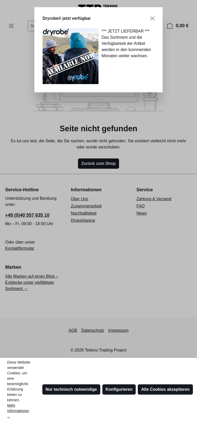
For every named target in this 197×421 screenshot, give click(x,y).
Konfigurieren (119, 389)
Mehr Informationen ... (18, 410)
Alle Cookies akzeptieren (165, 389)
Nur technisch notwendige (71, 389)
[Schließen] (152, 18)
